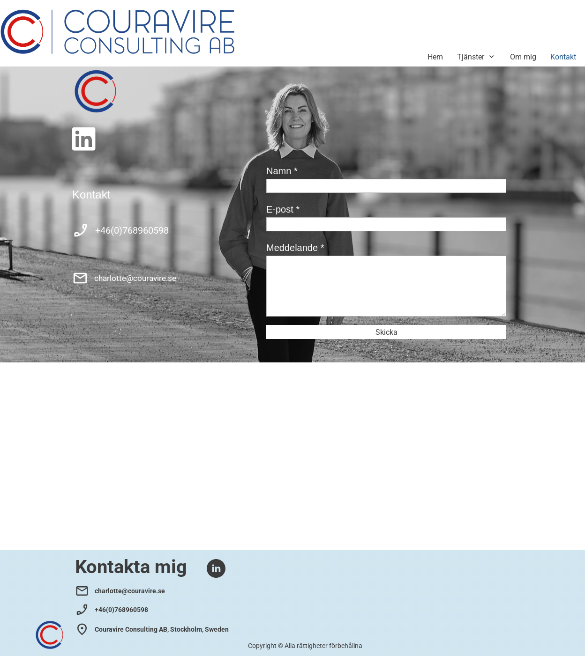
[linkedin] (84, 139)
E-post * (283, 209)
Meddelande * (295, 248)
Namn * (282, 171)
